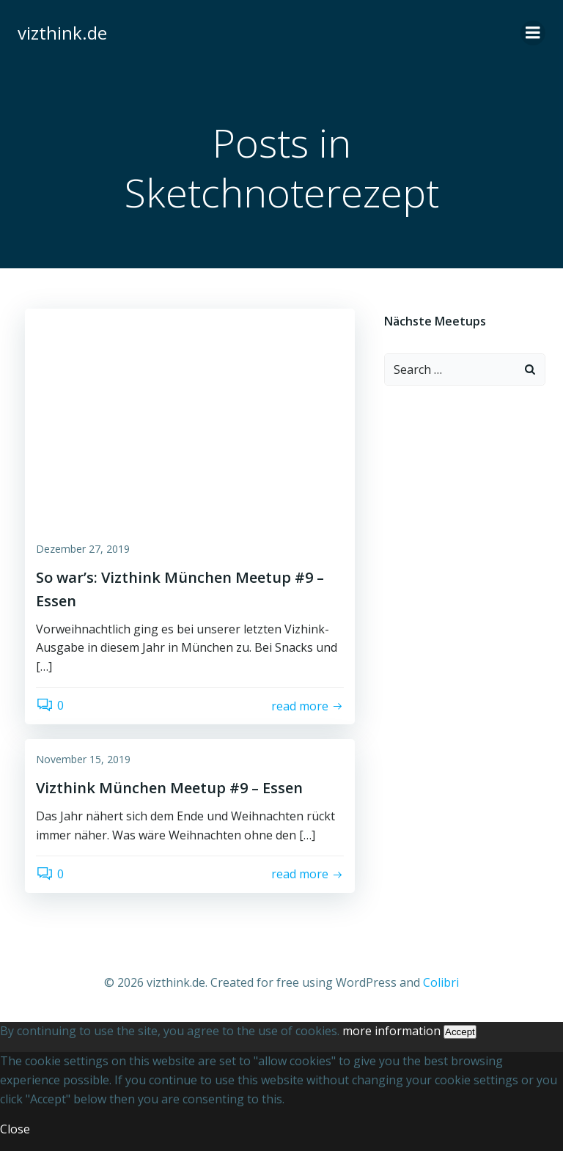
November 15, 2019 (83, 759)
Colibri (441, 982)
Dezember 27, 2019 (83, 549)
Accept (460, 1031)
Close (15, 1129)
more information (391, 1031)
